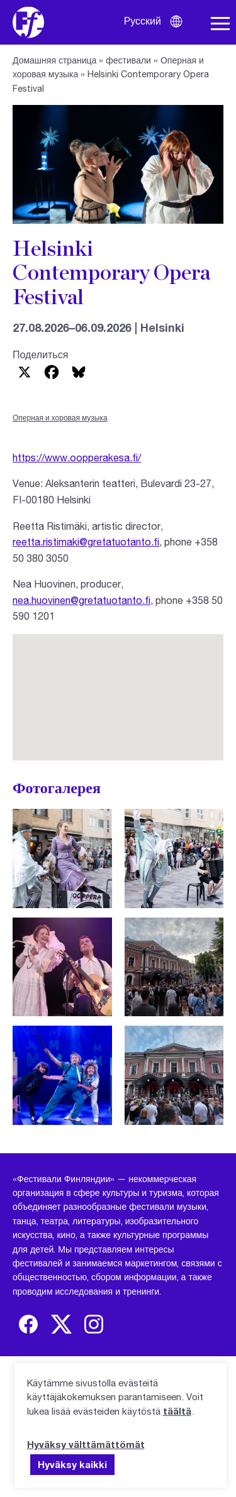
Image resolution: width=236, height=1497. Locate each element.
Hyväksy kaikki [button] (72, 1464)
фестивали (128, 60)
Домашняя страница (54, 60)
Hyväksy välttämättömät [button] (86, 1444)
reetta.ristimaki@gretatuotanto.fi (86, 541)
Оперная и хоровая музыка (60, 417)
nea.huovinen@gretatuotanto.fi (81, 600)
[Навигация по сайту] (220, 24)
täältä (177, 1411)
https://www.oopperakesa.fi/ (77, 457)
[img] (28, 1324)
